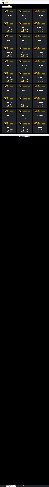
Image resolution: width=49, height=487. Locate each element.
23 (22, 134)
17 (13, 134)
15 (10, 134)
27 (28, 134)
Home (9, 2)
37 (43, 134)
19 (16, 134)
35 (40, 134)
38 (44, 134)
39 (46, 134)
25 (25, 134)
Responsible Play (21, 2)
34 (38, 134)
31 (34, 134)
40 (47, 134)
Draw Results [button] (16, 2)
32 (35, 134)
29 (31, 134)
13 (7, 134)
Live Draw (12, 2)
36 (41, 134)
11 (4, 134)
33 (37, 134)
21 (19, 134)
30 (32, 134)
